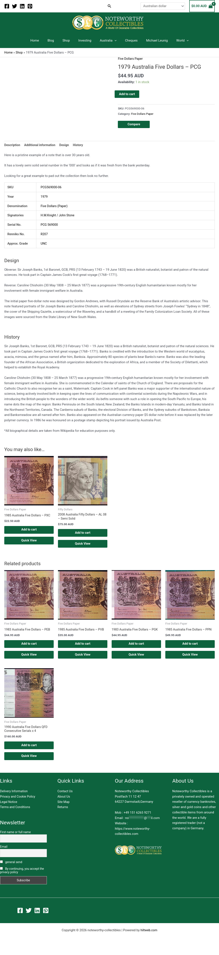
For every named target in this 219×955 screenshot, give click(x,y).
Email (3, 852)
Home (42, 40)
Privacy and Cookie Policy (18, 802)
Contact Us (65, 797)
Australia (107, 40)
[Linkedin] (22, 6)
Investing (85, 40)
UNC (44, 243)
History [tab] (80, 145)
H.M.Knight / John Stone (58, 215)
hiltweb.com (149, 936)
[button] (109, 6)
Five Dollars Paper (131, 59)
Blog (56, 40)
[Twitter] (14, 6)
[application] (113, 40)
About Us (64, 802)
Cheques (128, 40)
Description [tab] (12, 145)
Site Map (64, 808)
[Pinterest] (30, 6)
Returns (63, 813)
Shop (69, 40)
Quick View (29, 542)
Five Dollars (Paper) (55, 206)
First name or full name (15, 838)
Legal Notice (9, 808)
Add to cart (127, 94)
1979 (44, 197)
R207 (44, 234)
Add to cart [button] (29, 530)
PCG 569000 (50, 225)
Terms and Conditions (15, 813)
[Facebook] (6, 6)
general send (11, 868)
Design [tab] (66, 145)
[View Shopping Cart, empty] (202, 6)
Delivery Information (14, 797)
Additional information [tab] (41, 145)
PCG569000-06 (51, 187)
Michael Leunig (151, 40)
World (175, 40)
